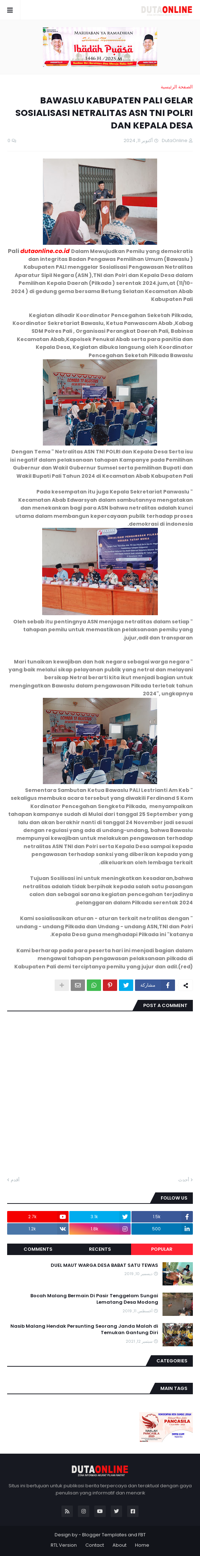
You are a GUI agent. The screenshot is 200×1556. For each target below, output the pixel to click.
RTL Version (64, 1545)
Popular (161, 1249)
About (119, 1545)
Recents (100, 1249)
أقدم (15, 1179)
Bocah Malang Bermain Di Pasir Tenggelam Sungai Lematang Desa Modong (94, 1299)
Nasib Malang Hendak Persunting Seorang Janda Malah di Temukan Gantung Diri (84, 1329)
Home (142, 1545)
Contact (94, 1545)
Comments (38, 1249)
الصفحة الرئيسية (177, 86)
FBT (142, 1534)
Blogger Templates (104, 1534)
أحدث (183, 1179)
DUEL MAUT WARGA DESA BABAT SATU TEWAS (104, 1265)
